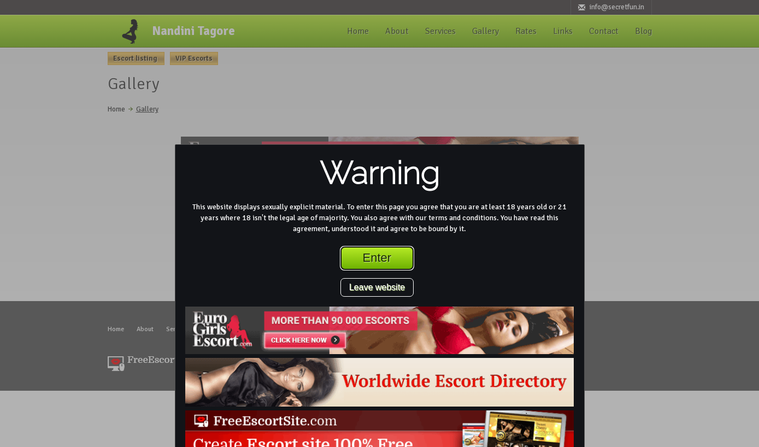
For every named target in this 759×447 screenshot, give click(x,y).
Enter (377, 257)
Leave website (377, 287)
